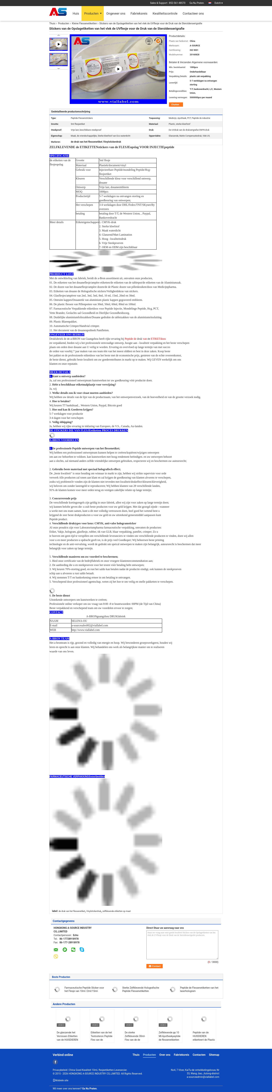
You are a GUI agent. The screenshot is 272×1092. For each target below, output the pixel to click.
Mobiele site (60, 1080)
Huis (76, 13)
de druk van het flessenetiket (72, 911)
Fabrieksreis (138, 13)
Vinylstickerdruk (93, 911)
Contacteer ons (193, 13)
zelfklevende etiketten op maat (116, 911)
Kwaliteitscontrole (165, 13)
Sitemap (214, 1054)
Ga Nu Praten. (196, 3)
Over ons (165, 1054)
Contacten (199, 1054)
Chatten (175, 104)
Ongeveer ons (115, 13)
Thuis (52, 23)
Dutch (218, 3)
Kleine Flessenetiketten (84, 23)
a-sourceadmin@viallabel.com (203, 1077)
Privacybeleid (60, 1070)
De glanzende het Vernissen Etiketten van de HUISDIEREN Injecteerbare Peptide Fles (67, 1039)
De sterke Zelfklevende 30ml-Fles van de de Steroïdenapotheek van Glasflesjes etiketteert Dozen (135, 1041)
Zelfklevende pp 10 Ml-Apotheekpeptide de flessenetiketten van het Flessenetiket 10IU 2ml (169, 1041)
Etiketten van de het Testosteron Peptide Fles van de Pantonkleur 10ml (101, 1038)
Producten (91, 13)
